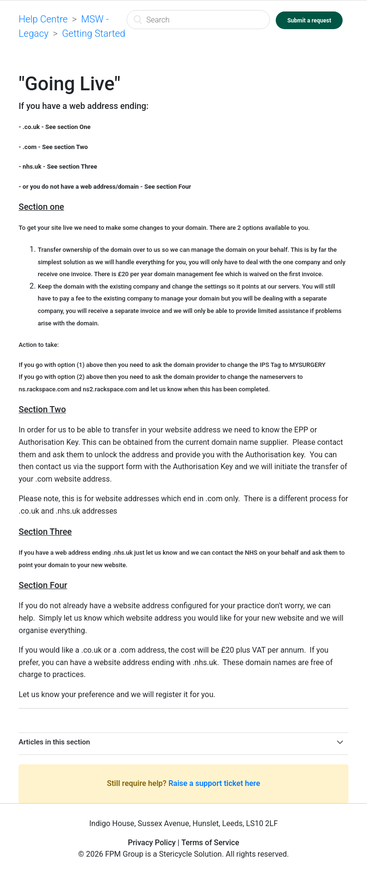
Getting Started (93, 33)
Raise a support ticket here (214, 783)
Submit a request (309, 20)
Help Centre (43, 19)
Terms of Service (210, 842)
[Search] (198, 19)
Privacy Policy (151, 842)
